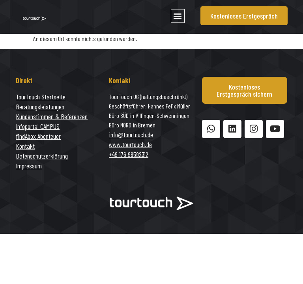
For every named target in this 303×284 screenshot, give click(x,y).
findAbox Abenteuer (38, 136)
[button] (178, 16)
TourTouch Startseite (40, 96)
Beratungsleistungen (40, 106)
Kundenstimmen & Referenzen (52, 116)
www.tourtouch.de (130, 144)
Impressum (29, 165)
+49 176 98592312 (128, 154)
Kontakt (25, 146)
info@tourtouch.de (131, 134)
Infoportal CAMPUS (38, 126)
